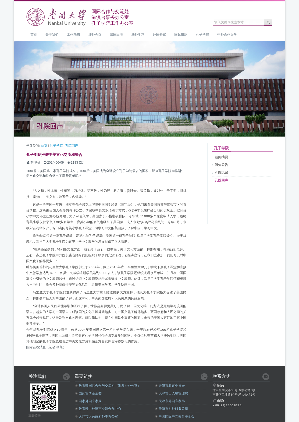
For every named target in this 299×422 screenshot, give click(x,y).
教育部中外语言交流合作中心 (98, 409)
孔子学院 (202, 34)
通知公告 (221, 165)
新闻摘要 (221, 157)
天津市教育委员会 (170, 386)
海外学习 (137, 34)
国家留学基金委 (88, 393)
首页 (33, 34)
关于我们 (51, 34)
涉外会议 (94, 34)
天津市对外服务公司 (171, 409)
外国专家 (159, 34)
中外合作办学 (227, 34)
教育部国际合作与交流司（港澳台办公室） (108, 386)
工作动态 (73, 34)
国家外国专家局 (88, 401)
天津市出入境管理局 (171, 393)
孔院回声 (71, 146)
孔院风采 (221, 173)
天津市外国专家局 (170, 401)
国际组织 (180, 34)
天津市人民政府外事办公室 (96, 416)
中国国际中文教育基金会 (175, 416)
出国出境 (116, 34)
